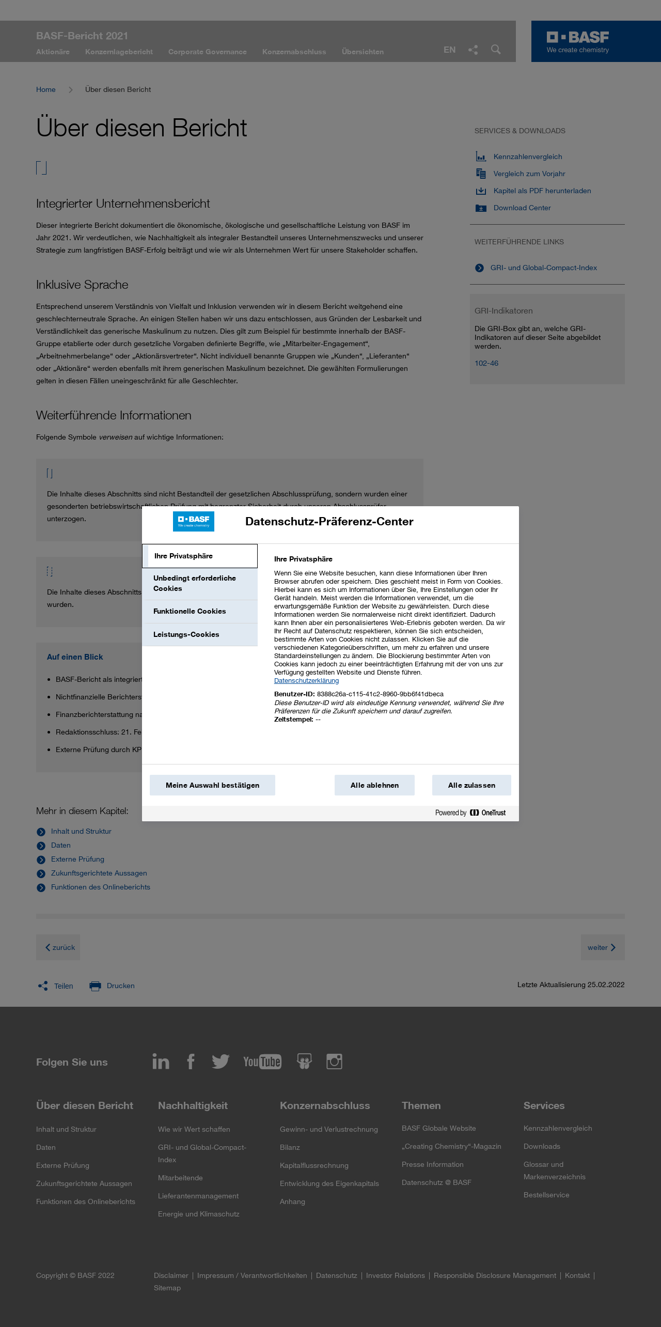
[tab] (200, 556)
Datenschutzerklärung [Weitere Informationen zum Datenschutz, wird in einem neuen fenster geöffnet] (306, 680)
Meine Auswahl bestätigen (212, 785)
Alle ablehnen (375, 785)
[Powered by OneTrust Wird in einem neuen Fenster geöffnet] (474, 814)
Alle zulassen (471, 785)
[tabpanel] (392, 645)
